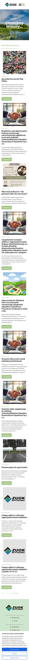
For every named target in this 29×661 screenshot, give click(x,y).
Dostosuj (14, 653)
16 (10, 593)
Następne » (16, 593)
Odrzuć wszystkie (14, 657)
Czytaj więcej (6, 99)
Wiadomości (15, 617)
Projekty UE (15, 630)
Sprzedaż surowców (10, 45)
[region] (14, 646)
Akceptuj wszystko (14, 649)
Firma (15, 620)
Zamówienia (15, 627)
